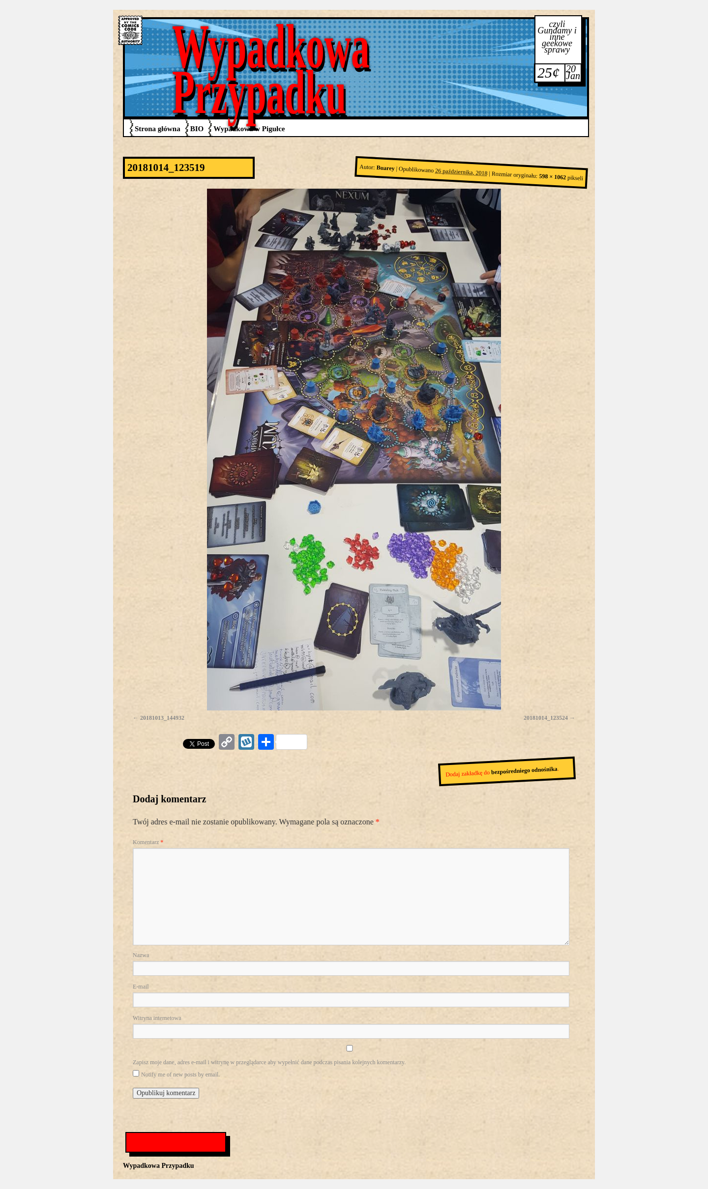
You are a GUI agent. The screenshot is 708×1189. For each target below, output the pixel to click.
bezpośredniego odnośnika (524, 770)
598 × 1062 (552, 177)
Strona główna (157, 129)
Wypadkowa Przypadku (271, 69)
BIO (197, 129)
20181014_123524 (546, 717)
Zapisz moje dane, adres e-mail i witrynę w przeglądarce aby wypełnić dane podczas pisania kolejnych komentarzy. (269, 1062)
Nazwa (141, 955)
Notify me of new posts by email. (180, 1074)
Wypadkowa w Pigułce (249, 129)
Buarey (385, 168)
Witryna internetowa (157, 1018)
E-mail (141, 986)
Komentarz (148, 842)
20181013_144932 (162, 717)
